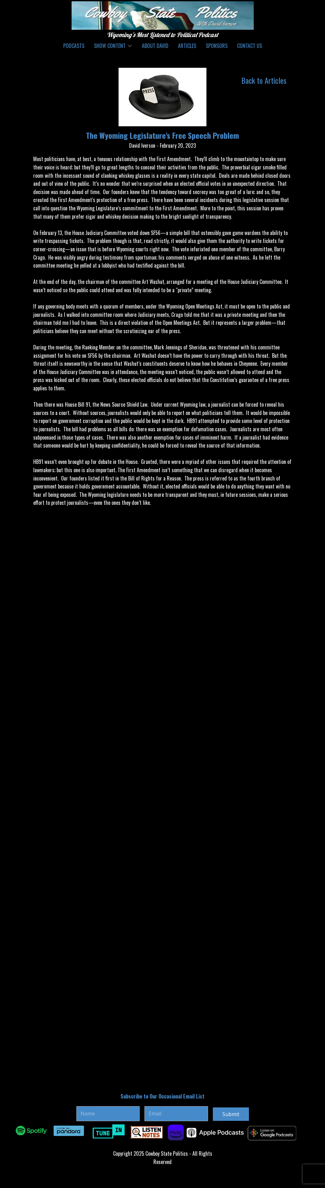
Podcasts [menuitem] (73, 46)
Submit (230, 1114)
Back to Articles (263, 80)
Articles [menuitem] (187, 46)
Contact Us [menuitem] (249, 46)
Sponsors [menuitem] (217, 46)
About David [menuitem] (155, 46)
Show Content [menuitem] (110, 46)
